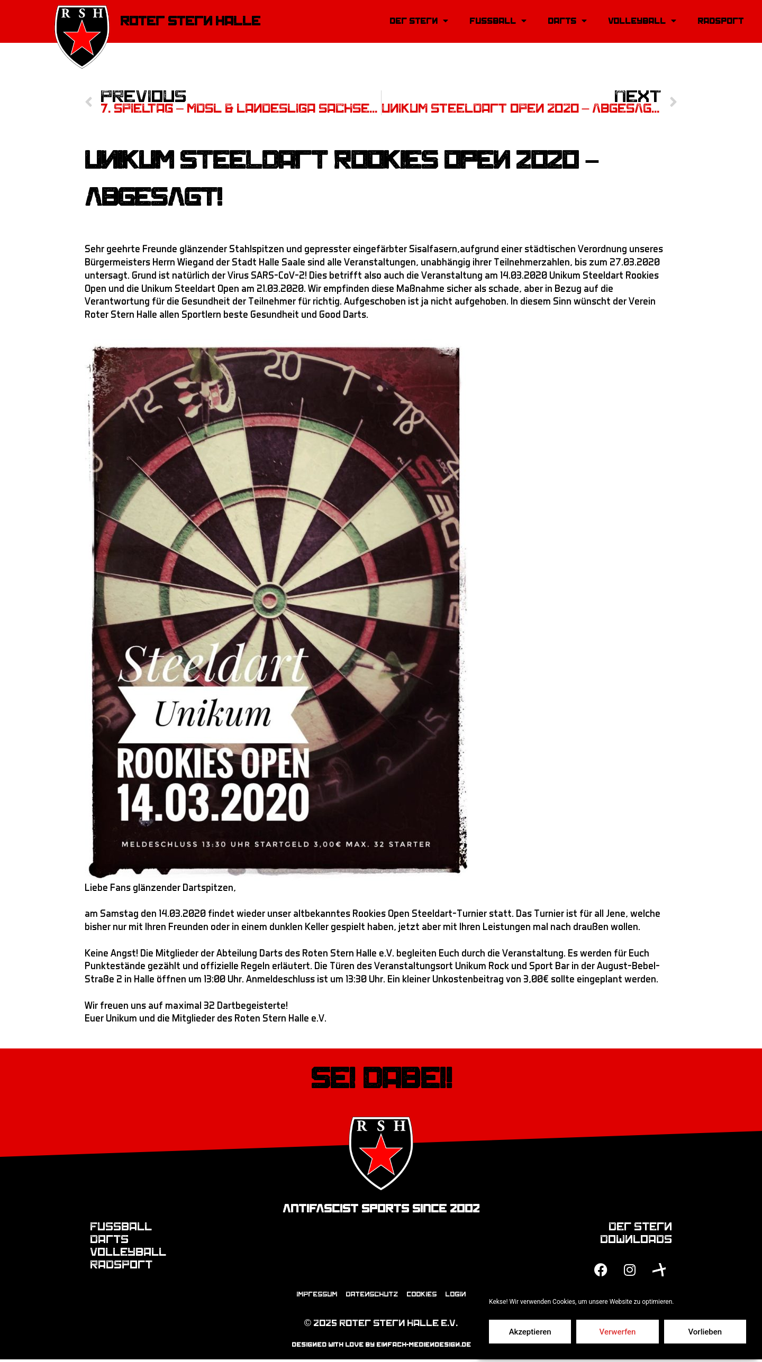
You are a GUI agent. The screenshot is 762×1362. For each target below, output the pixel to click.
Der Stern (418, 21)
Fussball (498, 21)
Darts (567, 21)
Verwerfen (618, 1332)
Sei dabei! (381, 1080)
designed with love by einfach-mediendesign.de (381, 1346)
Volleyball (642, 21)
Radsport (720, 21)
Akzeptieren (530, 1332)
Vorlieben (705, 1332)
